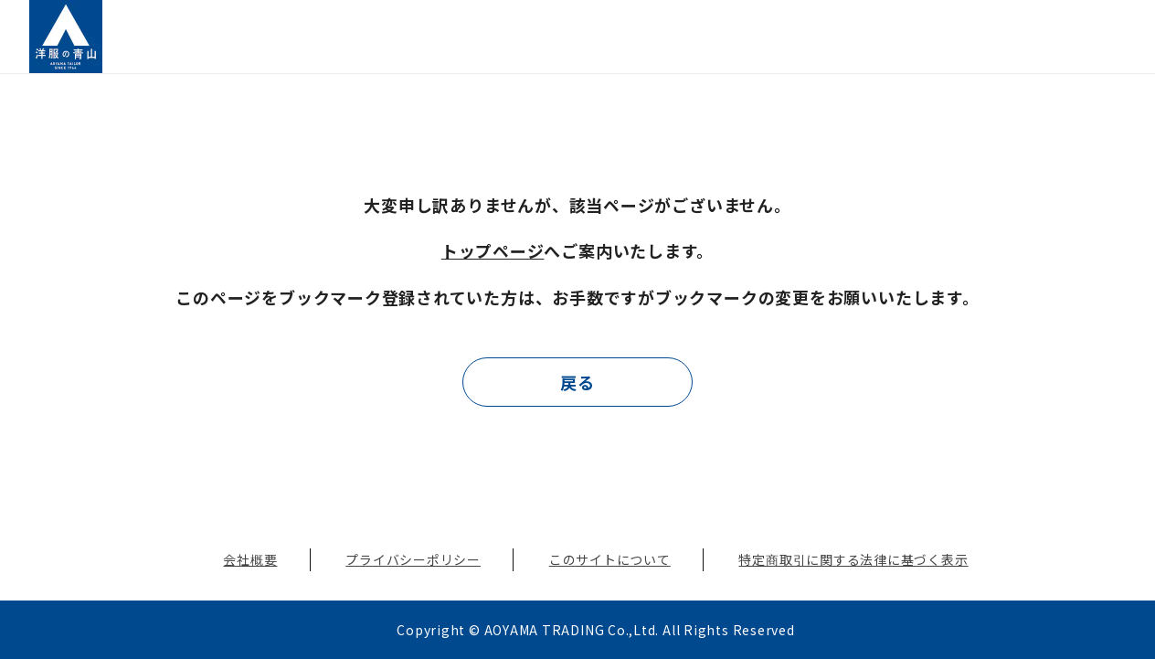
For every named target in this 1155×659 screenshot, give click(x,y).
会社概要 (250, 559)
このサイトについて (610, 559)
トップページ (493, 250)
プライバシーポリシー (413, 559)
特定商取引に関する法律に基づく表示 (853, 559)
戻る (577, 382)
